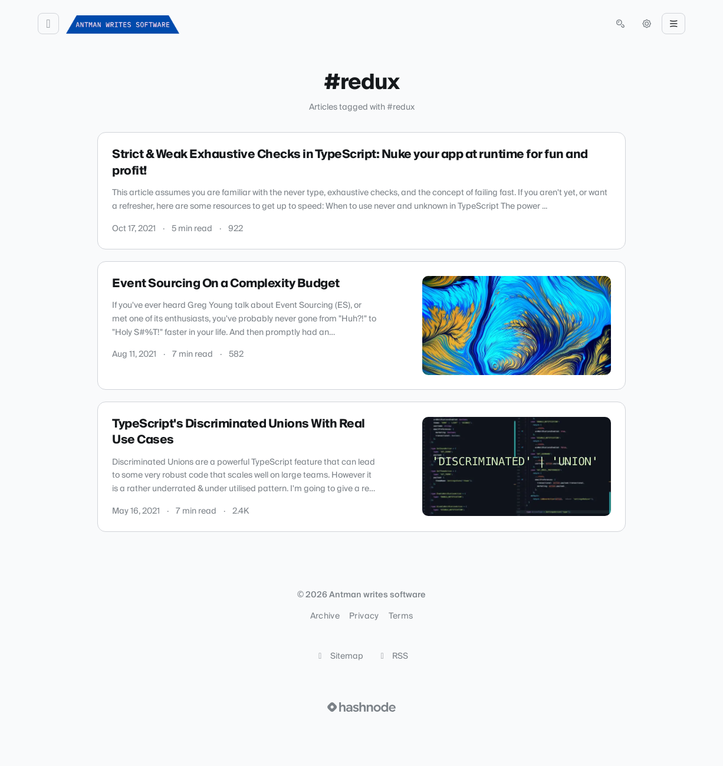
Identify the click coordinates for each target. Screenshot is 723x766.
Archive (325, 616)
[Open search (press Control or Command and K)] (620, 23)
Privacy (364, 616)
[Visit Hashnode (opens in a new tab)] (361, 707)
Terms (401, 616)
